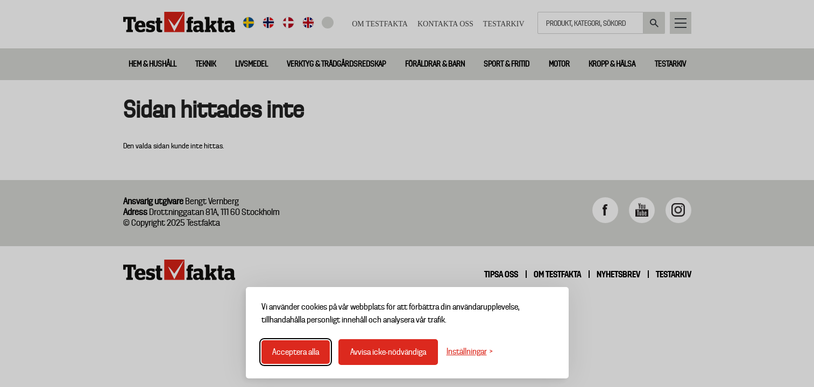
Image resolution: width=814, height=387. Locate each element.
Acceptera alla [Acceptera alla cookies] (295, 352)
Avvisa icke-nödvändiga (388, 352)
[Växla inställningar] (470, 352)
